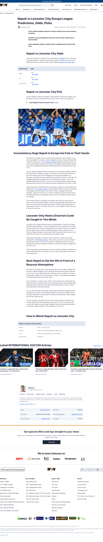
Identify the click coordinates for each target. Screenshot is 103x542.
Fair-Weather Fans (5, 491)
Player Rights (82, 494)
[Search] (52, 5)
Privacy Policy (82, 485)
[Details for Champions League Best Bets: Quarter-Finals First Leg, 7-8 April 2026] (51, 357)
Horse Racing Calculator (7, 500)
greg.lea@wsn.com (45, 410)
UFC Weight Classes (6, 485)
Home (1, 13)
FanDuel (62, 58)
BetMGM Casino (46, 419)
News (75, 5)
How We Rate (56, 491)
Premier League (43, 240)
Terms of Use (82, 488)
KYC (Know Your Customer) (86, 497)
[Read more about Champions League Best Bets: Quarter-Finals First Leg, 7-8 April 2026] (51, 370)
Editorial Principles (83, 482)
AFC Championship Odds (33, 488)
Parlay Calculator (5, 497)
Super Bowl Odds (31, 482)
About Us (55, 485)
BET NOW (35, 74)
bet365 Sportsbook (77, 415)
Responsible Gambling (86, 5)
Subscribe (51, 443)
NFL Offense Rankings (7, 505)
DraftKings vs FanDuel (7, 488)
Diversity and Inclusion (59, 505)
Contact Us (55, 482)
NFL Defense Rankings (7, 508)
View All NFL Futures (32, 503)
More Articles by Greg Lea (28, 405)
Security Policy (82, 500)
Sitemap (54, 511)
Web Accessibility (57, 508)
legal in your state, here (67, 62)
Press (53, 500)
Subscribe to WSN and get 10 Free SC (52, 1)
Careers (54, 497)
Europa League (42, 189)
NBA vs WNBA (4, 482)
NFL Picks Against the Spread (9, 511)
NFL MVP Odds (30, 491)
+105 (55, 102)
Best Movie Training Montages (9, 494)
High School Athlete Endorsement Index (12, 503)
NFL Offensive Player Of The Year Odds (38, 494)
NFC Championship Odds (33, 485)
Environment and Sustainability (61, 503)
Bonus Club (68, 5)
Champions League (50, 162)
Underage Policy (83, 491)
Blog (96, 5)
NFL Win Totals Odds (32, 500)
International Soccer (9, 13)
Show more (98, 346)
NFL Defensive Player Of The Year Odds (38, 497)
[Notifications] (101, 5)
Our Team (55, 488)
